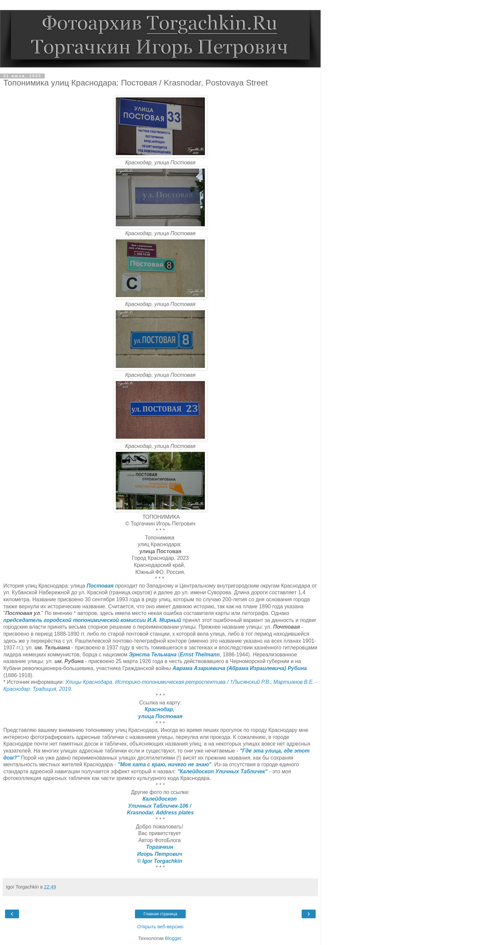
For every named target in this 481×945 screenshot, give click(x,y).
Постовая (100, 586)
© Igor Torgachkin (160, 861)
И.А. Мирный (164, 620)
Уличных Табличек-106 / (160, 806)
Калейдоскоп (160, 799)
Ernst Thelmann (200, 654)
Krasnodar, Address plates (160, 812)
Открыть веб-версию (160, 926)
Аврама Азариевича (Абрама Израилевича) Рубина (239, 668)
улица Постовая (160, 716)
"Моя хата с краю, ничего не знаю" (164, 764)
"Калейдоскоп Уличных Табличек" (222, 771)
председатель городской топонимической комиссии (74, 620)
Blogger (173, 938)
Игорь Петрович (160, 854)
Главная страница (160, 914)
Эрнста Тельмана (153, 654)
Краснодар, (160, 709)
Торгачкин (160, 847)
